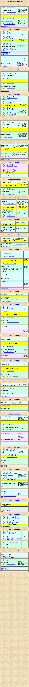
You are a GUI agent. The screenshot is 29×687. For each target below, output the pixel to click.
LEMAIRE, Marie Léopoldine (9, 242)
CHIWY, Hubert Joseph (11, 12)
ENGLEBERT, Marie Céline (9, 269)
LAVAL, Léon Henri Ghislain (6, 510)
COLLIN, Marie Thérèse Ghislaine (14, 541)
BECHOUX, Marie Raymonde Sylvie (14, 278)
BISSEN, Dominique (4, 597)
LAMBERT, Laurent (11, 590)
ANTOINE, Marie (10, 26)
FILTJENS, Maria (10, 322)
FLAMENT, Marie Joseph (5, 168)
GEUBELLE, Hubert (11, 214)
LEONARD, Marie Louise (12, 471)
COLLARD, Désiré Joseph (12, 477)
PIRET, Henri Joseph (11, 560)
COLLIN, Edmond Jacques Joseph (10, 585)
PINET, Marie (10, 35)
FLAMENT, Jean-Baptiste (12, 81)
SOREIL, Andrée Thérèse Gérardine (11, 545)
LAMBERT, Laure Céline (9, 591)
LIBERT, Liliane (4, 285)
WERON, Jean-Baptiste (11, 410)
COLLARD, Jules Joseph (9, 478)
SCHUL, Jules (10, 320)
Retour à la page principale (14, 4)
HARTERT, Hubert (7, 77)
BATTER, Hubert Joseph (9, 405)
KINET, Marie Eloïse (11, 412)
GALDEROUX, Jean (10, 24)
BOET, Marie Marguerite (9, 40)
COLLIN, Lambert (10, 33)
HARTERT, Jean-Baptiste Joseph (6, 146)
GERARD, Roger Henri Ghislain (10, 540)
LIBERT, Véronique (4, 300)
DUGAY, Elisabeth (11, 41)
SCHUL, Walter (7, 321)
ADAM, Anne (9, 83)
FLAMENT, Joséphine (5, 166)
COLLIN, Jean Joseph (8, 46)
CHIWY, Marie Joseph (8, 13)
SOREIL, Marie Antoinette (12, 586)
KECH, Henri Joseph (11, 51)
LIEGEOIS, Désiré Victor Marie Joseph (15, 281)
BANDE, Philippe (4, 413)
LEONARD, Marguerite (11, 546)
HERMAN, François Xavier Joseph (11, 444)
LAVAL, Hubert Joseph (11, 493)
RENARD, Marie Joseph (11, 406)
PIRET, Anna (6, 561)
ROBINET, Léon (10, 555)
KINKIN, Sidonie (10, 445)
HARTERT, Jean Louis (5, 97)
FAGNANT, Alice (7, 582)
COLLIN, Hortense (4, 57)
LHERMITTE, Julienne (8, 449)
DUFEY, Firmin (10, 565)
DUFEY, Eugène (7, 566)
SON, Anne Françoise (11, 136)
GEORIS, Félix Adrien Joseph (13, 571)
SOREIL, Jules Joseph (11, 544)
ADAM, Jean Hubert (11, 7)
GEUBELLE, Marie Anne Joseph (10, 215)
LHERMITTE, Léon (10, 448)
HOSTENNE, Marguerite (11, 592)
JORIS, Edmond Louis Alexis (10, 277)
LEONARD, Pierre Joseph (12, 498)
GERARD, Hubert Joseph (12, 539)
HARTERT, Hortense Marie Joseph (7, 123)
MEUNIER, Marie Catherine (12, 14)
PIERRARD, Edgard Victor (6, 429)
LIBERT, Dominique (4, 302)
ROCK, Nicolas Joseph (11, 483)
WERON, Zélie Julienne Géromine (11, 411)
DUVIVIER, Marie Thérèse (12, 495)
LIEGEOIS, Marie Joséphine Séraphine (12, 282)
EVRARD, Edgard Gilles (5, 259)
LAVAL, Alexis (3, 519)
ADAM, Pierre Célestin (9, 8)
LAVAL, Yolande (4, 486)
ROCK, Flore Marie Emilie (9, 484)
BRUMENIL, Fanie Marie (12, 479)
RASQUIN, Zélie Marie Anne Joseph (14, 562)
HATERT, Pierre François (12, 129)
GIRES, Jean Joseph (8, 238)
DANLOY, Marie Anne (11, 9)
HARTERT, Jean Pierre (11, 76)
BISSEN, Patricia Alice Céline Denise (7, 596)
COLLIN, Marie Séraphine (5, 56)
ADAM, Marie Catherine (5, 28)
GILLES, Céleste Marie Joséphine (11, 474)
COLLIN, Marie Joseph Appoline (10, 121)
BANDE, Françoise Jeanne (5, 414)
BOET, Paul (9, 39)
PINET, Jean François (11, 134)
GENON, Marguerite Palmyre (12, 573)
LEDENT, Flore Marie (8, 438)
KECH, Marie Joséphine (9, 52)
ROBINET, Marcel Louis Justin (10, 556)
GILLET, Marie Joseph (11, 216)
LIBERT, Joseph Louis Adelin (6, 315)
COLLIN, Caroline (4, 70)
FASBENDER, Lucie (11, 557)
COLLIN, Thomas (7, 34)
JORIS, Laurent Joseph (12, 276)
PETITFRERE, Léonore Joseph (13, 485)
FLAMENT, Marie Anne (8, 82)
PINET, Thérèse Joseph (12, 78)
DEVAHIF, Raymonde (8, 326)
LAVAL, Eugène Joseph (11, 469)
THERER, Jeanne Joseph (12, 53)
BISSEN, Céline (4, 593)
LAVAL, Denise (3, 513)
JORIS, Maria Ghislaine (9, 338)
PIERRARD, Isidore (8, 434)
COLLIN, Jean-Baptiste (9, 115)
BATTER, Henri (10, 404)
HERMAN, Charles (10, 443)
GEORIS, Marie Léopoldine (9, 572)
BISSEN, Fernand (7, 578)
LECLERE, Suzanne (11, 131)
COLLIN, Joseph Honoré (12, 584)
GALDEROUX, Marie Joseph (9, 25)
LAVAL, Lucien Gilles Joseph (10, 470)
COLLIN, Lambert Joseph (5, 54)
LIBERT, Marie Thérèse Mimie (6, 295)
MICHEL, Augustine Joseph (12, 500)
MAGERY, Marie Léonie (11, 283)
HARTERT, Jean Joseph (5, 147)
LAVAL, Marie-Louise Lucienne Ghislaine (8, 518)
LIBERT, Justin (7, 266)
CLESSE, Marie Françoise (12, 567)
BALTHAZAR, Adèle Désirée (12, 450)
